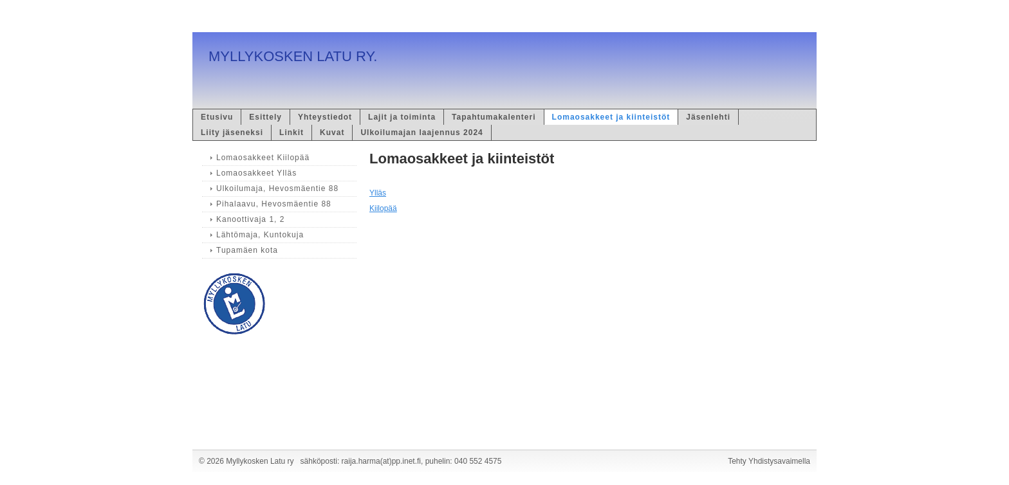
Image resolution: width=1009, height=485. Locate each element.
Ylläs (377, 192)
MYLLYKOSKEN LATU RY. (292, 56)
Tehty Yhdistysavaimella (769, 461)
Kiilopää (383, 208)
